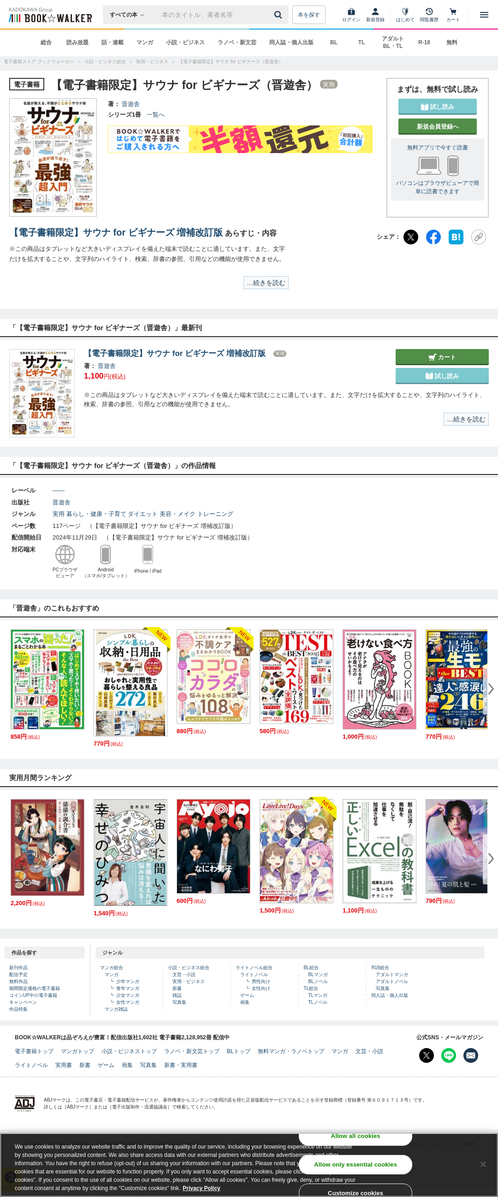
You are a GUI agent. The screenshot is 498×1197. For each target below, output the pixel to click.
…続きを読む (266, 282)
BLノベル (317, 981)
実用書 (63, 1065)
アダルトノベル (392, 981)
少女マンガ (127, 995)
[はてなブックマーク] (456, 237)
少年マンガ (127, 981)
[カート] (453, 15)
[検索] (279, 15)
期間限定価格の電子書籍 (34, 988)
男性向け (261, 981)
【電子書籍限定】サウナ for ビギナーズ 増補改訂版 (116, 232)
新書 (177, 988)
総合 (46, 42)
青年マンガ (127, 988)
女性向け (261, 988)
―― (59, 490)
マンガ (144, 42)
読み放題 (77, 42)
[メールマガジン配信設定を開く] (471, 1055)
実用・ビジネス (188, 981)
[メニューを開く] (484, 15)
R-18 (424, 42)
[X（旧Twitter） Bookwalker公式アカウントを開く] (426, 1055)
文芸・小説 (184, 974)
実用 (59, 513)
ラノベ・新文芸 (237, 42)
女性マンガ (127, 1002)
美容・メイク (178, 513)
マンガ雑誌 (116, 1009)
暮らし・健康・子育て (96, 513)
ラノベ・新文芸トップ (191, 1051)
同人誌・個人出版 (291, 42)
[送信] (279, 15)
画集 (244, 1002)
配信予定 (18, 974)
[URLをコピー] (478, 237)
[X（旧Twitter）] (411, 237)
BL (334, 42)
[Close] (483, 1166)
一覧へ (156, 114)
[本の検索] (129, 15)
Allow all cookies (355, 1137)
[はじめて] (405, 15)
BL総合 (310, 967)
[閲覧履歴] (429, 15)
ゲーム (247, 995)
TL (361, 42)
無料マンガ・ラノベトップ (291, 1051)
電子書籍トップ (34, 1051)
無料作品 (18, 981)
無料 (451, 42)
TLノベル (317, 1002)
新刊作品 (18, 967)
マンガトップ (77, 1051)
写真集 (179, 1002)
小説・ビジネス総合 (188, 967)
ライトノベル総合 (254, 967)
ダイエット (143, 513)
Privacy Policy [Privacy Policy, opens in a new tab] (201, 1189)
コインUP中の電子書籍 (33, 995)
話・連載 (112, 42)
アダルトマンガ (392, 974)
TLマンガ (317, 995)
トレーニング (215, 513)
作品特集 (18, 1009)
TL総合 (310, 988)
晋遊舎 (131, 104)
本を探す (309, 15)
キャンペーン (23, 1002)
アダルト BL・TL (393, 42)
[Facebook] (433, 237)
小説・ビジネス (185, 42)
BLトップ (238, 1051)
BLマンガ (317, 974)
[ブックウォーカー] (49, 14)
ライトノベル (254, 974)
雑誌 (177, 995)
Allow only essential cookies (355, 1165)
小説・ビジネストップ (129, 1051)
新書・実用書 (180, 1065)
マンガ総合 (111, 967)
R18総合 (380, 967)
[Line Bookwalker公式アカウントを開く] (449, 1055)
